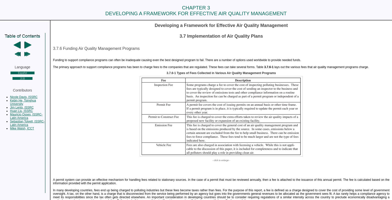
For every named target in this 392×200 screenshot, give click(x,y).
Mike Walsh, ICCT (22, 128)
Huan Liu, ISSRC (21, 111)
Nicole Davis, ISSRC (24, 97)
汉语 (22, 78)
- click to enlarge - (221, 160)
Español (22, 73)
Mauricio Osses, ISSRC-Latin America (26, 116)
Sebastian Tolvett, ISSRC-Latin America (27, 123)
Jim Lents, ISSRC (22, 107)
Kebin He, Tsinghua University (23, 102)
